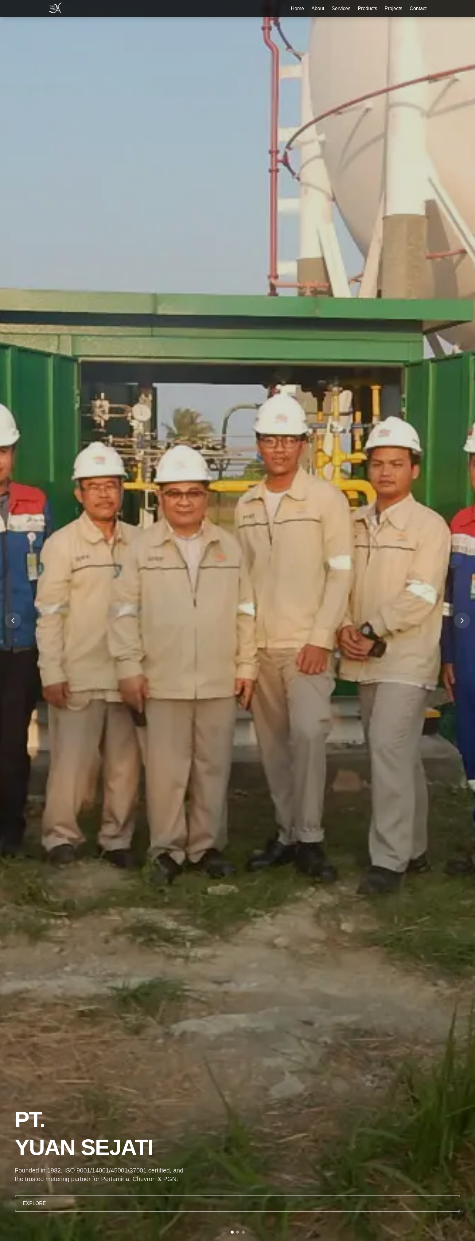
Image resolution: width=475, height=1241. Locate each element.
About (317, 8)
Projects (394, 8)
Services (341, 8)
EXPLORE (34, 1203)
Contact (418, 8)
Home (297, 8)
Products (367, 8)
